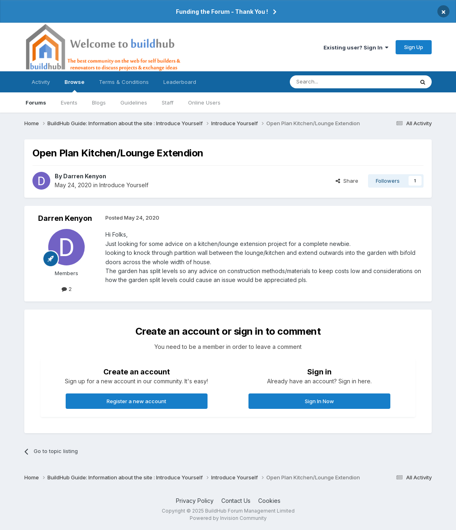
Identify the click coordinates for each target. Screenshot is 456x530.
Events (69, 102)
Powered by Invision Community (228, 518)
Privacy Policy (195, 500)
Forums (36, 102)
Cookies (269, 500)
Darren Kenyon (84, 176)
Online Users (204, 102)
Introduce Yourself (123, 185)
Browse (74, 85)
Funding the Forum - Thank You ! (222, 11)
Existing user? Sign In (355, 47)
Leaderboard (179, 82)
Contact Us (235, 500)
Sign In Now (319, 401)
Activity (41, 82)
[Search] (331, 81)
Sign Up (413, 47)
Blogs (99, 102)
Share (347, 180)
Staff (167, 102)
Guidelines (133, 102)
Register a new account (136, 401)
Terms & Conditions (124, 82)
